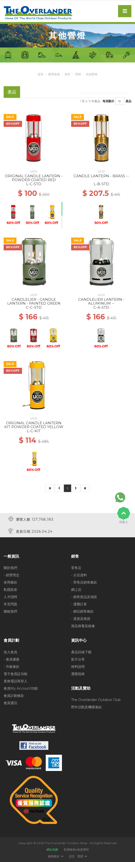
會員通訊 (10, 703)
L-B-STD (101, 184)
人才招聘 (10, 597)
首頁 (40, 74)
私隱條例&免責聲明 (76, 849)
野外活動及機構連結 (86, 707)
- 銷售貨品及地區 (84, 597)
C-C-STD (34, 307)
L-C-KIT (34, 431)
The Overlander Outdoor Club (96, 700)
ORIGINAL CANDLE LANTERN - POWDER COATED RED (34, 178)
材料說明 (78, 666)
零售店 (76, 568)
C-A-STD (101, 307)
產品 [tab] (12, 92)
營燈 (78, 74)
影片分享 (78, 659)
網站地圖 (52, 849)
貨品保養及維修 (83, 626)
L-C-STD (33, 184)
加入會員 (10, 652)
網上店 (76, 589)
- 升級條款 (11, 666)
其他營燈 (92, 74)
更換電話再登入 (15, 681)
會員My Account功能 (21, 688)
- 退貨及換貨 (80, 618)
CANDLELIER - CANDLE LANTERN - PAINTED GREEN (33, 301)
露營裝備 (54, 74)
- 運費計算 (79, 604)
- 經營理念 (11, 575)
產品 (128, 101)
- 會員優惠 (11, 659)
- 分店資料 (79, 575)
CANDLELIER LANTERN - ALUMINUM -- (101, 301)
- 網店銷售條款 (82, 611)
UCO (33, 171)
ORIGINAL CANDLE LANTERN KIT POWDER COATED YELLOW (33, 425)
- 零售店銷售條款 (84, 582)
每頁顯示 (108, 101)
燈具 (67, 74)
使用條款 (10, 582)
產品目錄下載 (81, 652)
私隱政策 (10, 589)
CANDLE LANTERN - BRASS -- (101, 176)
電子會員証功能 (15, 674)
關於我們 (10, 568)
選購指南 (78, 674)
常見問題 (10, 604)
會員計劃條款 (14, 695)
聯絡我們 (10, 611)
